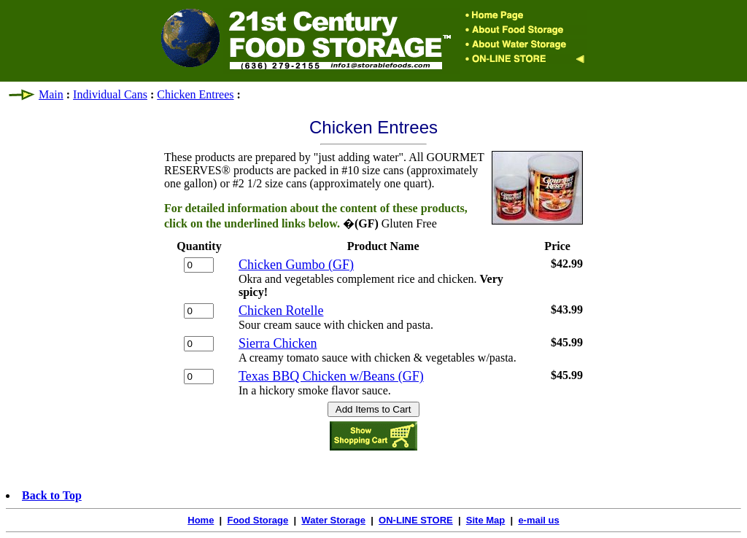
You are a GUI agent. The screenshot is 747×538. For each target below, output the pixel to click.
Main (51, 94)
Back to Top (52, 495)
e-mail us (538, 520)
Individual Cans (110, 94)
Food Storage (257, 520)
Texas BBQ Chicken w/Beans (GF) (331, 376)
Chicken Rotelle (281, 310)
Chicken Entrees (195, 94)
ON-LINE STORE (416, 520)
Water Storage (333, 520)
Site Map (485, 520)
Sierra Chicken (278, 343)
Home (200, 520)
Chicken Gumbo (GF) (296, 264)
